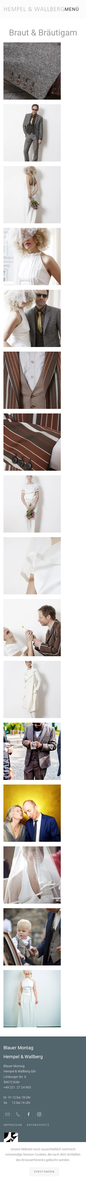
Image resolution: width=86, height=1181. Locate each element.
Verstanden (44, 1171)
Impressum (12, 1125)
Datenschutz (38, 1125)
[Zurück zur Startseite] (34, 9)
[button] (74, 9)
